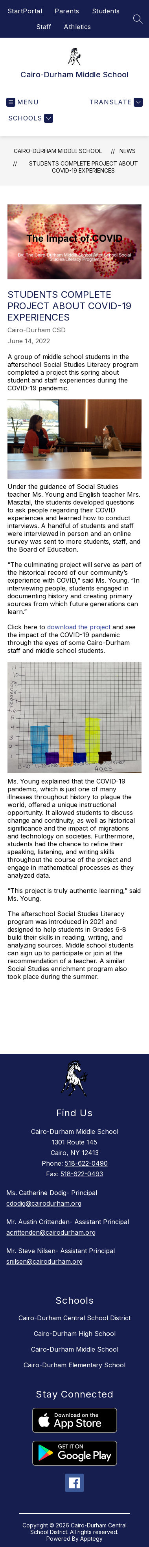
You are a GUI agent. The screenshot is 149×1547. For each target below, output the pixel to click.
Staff (44, 27)
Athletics (77, 27)
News (128, 151)
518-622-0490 (86, 1163)
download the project (78, 627)
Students (106, 11)
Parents (67, 11)
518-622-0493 (82, 1174)
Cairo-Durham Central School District (74, 1318)
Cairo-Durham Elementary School (74, 1365)
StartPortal (24, 11)
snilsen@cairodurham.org (44, 1261)
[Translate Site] (115, 102)
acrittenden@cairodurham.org (51, 1232)
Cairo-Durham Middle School (58, 151)
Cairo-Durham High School (75, 1333)
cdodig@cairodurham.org (43, 1203)
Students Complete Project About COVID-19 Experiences (83, 167)
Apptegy (91, 1538)
